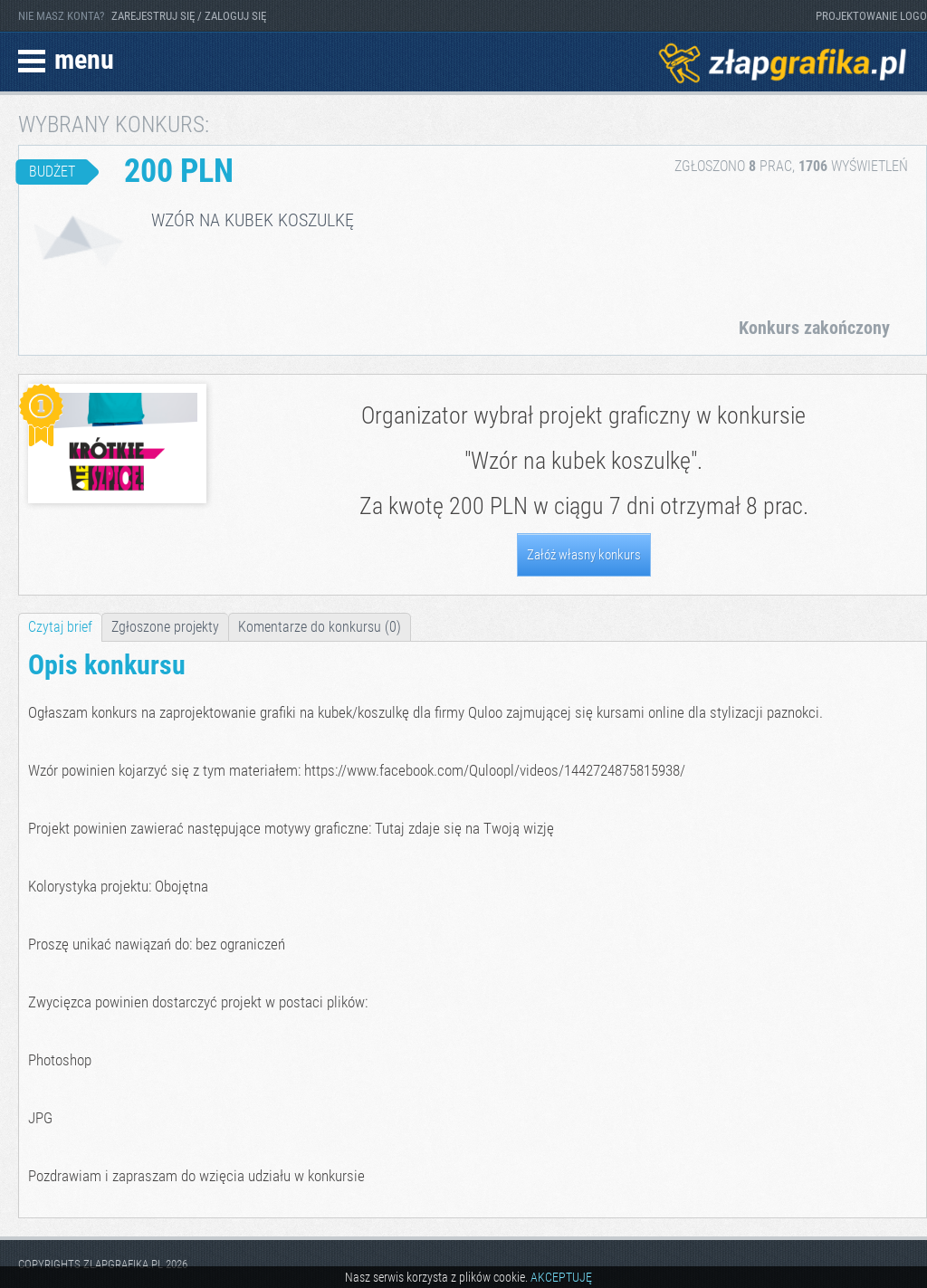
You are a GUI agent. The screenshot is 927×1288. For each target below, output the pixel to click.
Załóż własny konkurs (584, 555)
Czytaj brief (60, 626)
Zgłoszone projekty (165, 626)
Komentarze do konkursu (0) (319, 626)
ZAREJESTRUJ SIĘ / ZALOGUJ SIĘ (188, 16)
